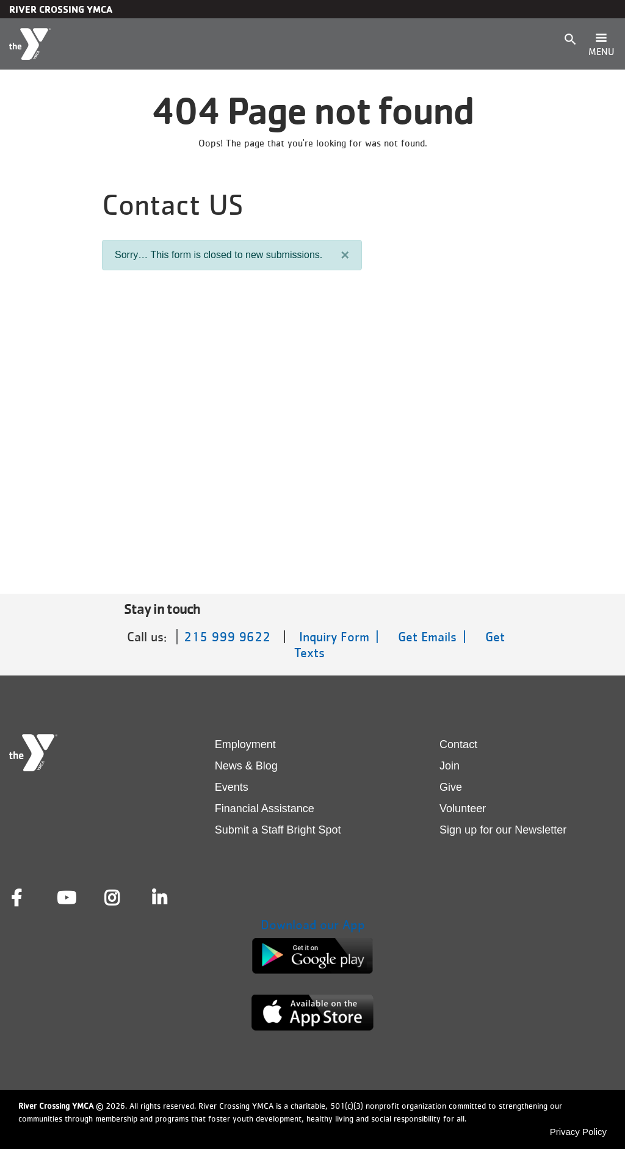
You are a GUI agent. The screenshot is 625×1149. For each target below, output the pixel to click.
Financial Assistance (264, 808)
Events (231, 787)
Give (450, 787)
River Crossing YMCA (60, 9)
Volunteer (462, 808)
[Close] (344, 255)
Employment (245, 744)
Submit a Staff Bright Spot (278, 830)
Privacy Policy (578, 1131)
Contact (458, 744)
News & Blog (246, 766)
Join (449, 766)
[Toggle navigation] (601, 44)
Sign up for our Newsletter (502, 830)
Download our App (313, 924)
